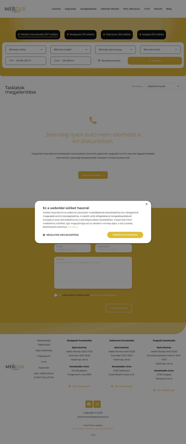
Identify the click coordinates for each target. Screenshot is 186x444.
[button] (61, 235)
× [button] (146, 204)
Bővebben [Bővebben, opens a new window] (73, 226)
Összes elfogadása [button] (125, 235)
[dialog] (93, 222)
